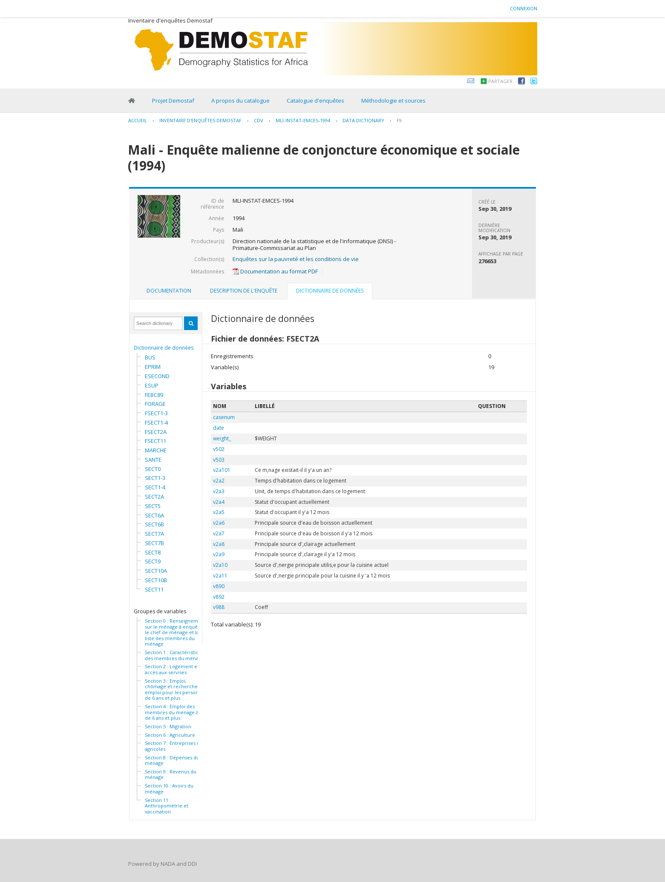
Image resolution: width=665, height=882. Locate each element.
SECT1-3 (155, 477)
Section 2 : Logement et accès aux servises (172, 669)
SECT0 (153, 468)
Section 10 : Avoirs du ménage (169, 788)
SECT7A (154, 533)
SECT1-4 (155, 487)
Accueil (137, 120)
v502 (219, 449)
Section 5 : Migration (168, 727)
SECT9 (153, 561)
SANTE (153, 459)
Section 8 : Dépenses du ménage (172, 760)
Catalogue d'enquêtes (315, 100)
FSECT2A (156, 431)
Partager (500, 81)
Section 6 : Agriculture (170, 735)
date (218, 427)
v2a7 (219, 533)
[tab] (169, 291)
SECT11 (154, 589)
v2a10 (220, 565)
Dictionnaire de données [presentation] (329, 290)
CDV (258, 120)
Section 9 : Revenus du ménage (170, 774)
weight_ (222, 438)
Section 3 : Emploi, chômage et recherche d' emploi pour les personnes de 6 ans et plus (176, 689)
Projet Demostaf (173, 100)
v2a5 (219, 512)
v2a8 (219, 544)
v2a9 (219, 554)
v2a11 (220, 575)
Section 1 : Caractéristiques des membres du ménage (176, 655)
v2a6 (219, 522)
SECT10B (156, 580)
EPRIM (153, 366)
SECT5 (153, 506)
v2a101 (221, 470)
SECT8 (153, 552)
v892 (219, 596)
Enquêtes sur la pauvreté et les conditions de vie (296, 259)
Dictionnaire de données (163, 347)
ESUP (151, 385)
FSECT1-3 (156, 413)
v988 (219, 607)
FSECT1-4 (156, 422)
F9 (399, 120)
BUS (150, 357)
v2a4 (219, 502)
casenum (224, 417)
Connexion (523, 8)
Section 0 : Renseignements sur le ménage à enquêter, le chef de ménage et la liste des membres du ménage (176, 632)
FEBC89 (154, 394)
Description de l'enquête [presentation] (243, 290)
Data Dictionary (363, 120)
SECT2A (154, 496)
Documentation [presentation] (169, 290)
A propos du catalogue (240, 100)
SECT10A (156, 570)
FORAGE (155, 403)
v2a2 (219, 480)
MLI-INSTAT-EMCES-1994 (303, 120)
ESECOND (157, 376)
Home (131, 100)
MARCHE (156, 450)
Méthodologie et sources (393, 100)
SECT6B (154, 524)
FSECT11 (155, 440)
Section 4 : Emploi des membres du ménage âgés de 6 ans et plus (175, 712)
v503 (219, 459)
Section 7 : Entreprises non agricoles (175, 746)
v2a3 (219, 491)
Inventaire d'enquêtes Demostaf (200, 120)
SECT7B (154, 543)
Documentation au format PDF (275, 271)
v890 (219, 586)
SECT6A (154, 515)
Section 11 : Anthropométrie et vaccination (166, 806)
